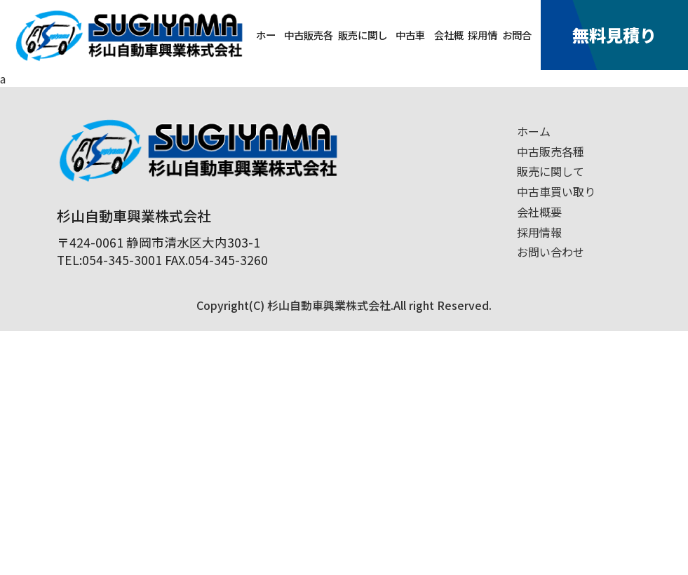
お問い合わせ (550, 251)
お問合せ (517, 48)
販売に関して (362, 48)
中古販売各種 (308, 48)
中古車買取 (410, 48)
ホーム (266, 48)
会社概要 (449, 48)
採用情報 (482, 48)
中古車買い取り (556, 191)
